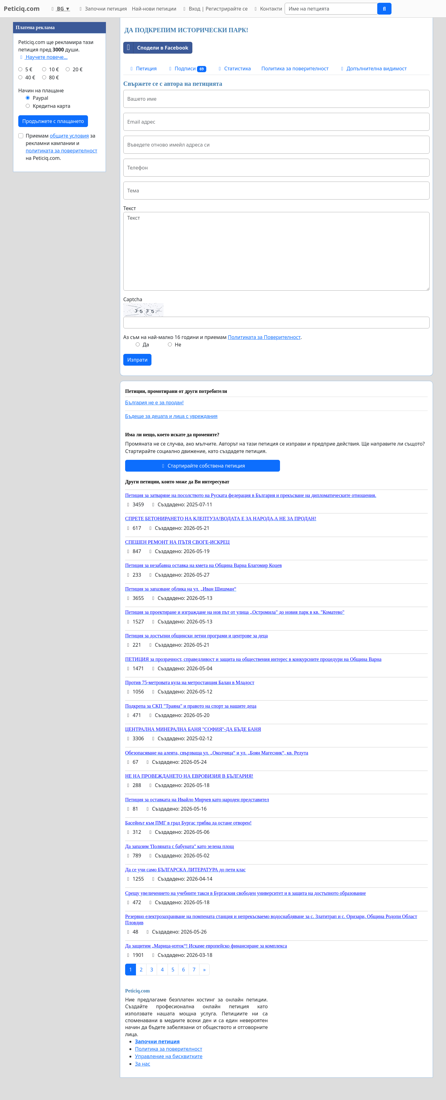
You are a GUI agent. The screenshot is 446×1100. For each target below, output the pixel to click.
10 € (54, 69)
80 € (54, 77)
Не (178, 344)
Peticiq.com (22, 8)
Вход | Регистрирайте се (214, 8)
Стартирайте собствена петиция (202, 465)
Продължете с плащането (53, 121)
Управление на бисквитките (169, 1056)
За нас (142, 1063)
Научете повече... (43, 57)
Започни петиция (102, 8)
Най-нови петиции (154, 8)
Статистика (234, 68)
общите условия (69, 135)
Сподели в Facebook (156, 47)
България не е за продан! (154, 402)
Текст (129, 208)
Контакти (267, 8)
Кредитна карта (51, 106)
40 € (30, 77)
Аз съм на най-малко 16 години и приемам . (212, 337)
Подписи (186, 68)
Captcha (132, 299)
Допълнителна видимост (373, 68)
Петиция (143, 68)
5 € (28, 69)
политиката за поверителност (61, 150)
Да (146, 344)
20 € (78, 69)
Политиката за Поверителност (264, 337)
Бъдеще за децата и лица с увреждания (171, 416)
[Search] (331, 9)
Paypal (40, 98)
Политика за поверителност (295, 68)
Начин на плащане (41, 90)
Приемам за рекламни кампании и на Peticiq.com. (61, 146)
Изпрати (137, 359)
